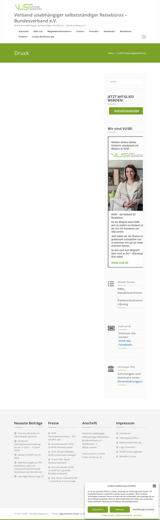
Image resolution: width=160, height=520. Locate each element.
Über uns (38, 31)
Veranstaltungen (130, 381)
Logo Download (127, 447)
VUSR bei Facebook (125, 343)
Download (109, 31)
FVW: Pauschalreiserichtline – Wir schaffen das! (62, 436)
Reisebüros (126, 31)
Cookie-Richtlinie (108, 515)
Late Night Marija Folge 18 (31, 476)
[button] (154, 486)
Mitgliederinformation (60, 31)
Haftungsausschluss (129, 437)
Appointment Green (69, 513)
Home (111, 53)
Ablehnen (119, 509)
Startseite (24, 31)
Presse (80, 31)
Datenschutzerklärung (124, 515)
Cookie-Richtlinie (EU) (43, 36)
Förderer (23, 36)
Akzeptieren (97, 509)
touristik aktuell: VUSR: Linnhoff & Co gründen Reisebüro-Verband (61, 470)
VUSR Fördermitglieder (129, 53)
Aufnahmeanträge (126, 110)
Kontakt (94, 31)
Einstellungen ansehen (143, 509)
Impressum (137, 515)
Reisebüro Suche (127, 456)
